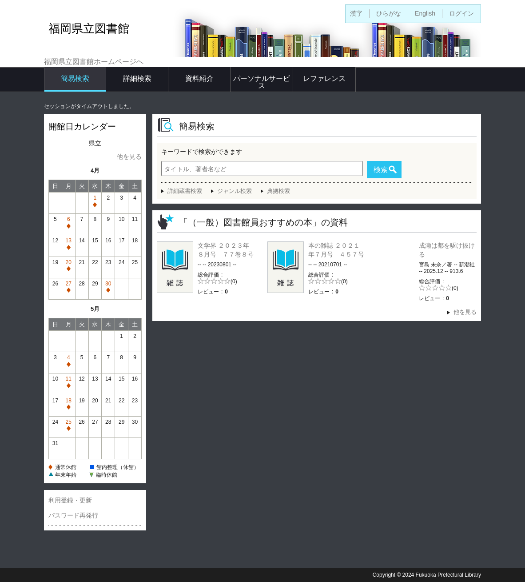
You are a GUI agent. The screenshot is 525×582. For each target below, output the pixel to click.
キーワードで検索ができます (201, 151)
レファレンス (324, 78)
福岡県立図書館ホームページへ (93, 61)
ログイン (461, 13)
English (425, 13)
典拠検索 (278, 191)
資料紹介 (199, 78)
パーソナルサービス (261, 82)
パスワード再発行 (73, 515)
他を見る (129, 156)
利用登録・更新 (70, 500)
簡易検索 (75, 78)
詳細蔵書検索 (184, 191)
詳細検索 (137, 78)
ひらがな (388, 13)
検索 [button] (381, 169)
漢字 (356, 13)
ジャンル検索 (234, 191)
